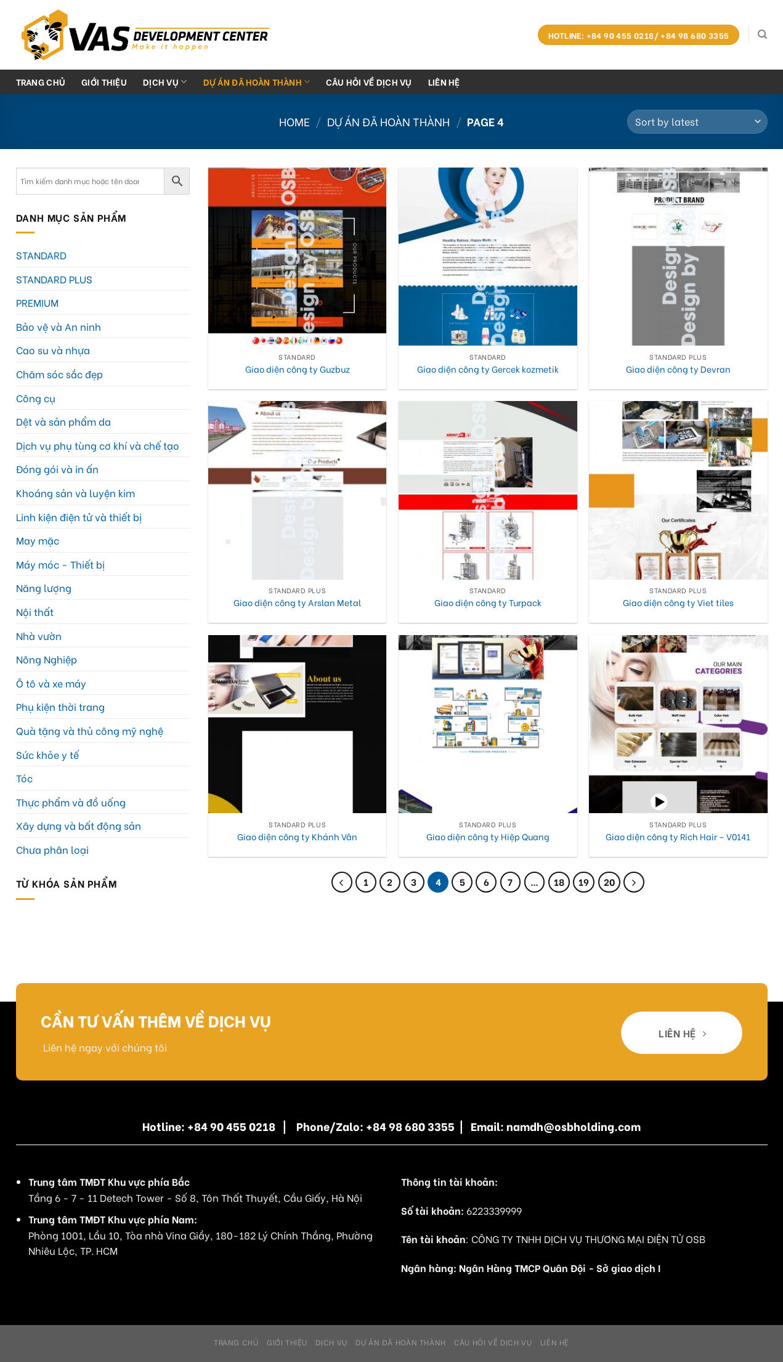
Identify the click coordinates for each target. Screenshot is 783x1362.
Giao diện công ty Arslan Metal (297, 603)
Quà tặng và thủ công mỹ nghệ (89, 730)
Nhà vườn (39, 635)
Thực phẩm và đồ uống (71, 802)
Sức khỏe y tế (47, 754)
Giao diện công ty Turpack (488, 603)
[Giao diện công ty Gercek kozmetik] (488, 257)
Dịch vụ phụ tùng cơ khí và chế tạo (97, 445)
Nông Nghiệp (46, 659)
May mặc (37, 540)
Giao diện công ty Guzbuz (297, 369)
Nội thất (35, 611)
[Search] (762, 34)
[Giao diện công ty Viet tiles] (678, 490)
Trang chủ (41, 81)
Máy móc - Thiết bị (60, 564)
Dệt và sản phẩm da (63, 421)
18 (559, 881)
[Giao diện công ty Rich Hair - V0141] (678, 724)
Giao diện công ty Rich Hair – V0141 (678, 837)
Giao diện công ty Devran (678, 369)
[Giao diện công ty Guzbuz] (297, 257)
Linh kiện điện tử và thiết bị (79, 516)
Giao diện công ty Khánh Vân (297, 837)
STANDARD (41, 255)
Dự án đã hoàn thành (256, 81)
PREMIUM (37, 302)
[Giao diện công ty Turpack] (488, 490)
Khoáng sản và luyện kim (75, 492)
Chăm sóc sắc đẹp (59, 374)
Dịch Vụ (165, 81)
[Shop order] (697, 122)
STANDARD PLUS (54, 279)
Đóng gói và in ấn (57, 468)
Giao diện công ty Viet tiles (678, 603)
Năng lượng (43, 587)
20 (609, 881)
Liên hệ (444, 81)
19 (583, 881)
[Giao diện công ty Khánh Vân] (297, 724)
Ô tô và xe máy (51, 683)
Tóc (24, 778)
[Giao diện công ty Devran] (678, 257)
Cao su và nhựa (53, 350)
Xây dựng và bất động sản (78, 825)
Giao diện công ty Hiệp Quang (488, 837)
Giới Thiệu (104, 81)
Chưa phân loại (52, 849)
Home (294, 121)
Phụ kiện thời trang (60, 706)
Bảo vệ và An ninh (58, 326)
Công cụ (35, 398)
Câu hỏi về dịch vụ (369, 81)
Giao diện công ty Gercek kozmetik (488, 369)
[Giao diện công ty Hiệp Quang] (488, 724)
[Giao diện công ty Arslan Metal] (297, 490)
